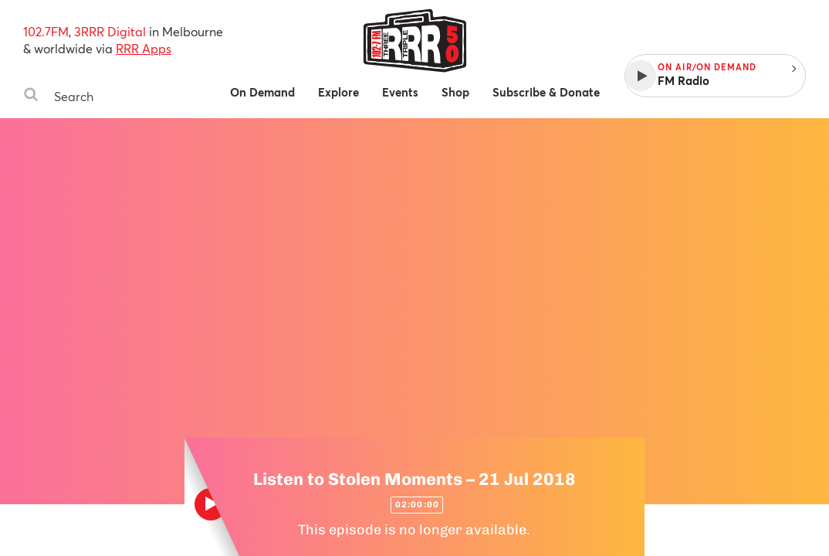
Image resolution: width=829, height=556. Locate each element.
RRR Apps (143, 48)
